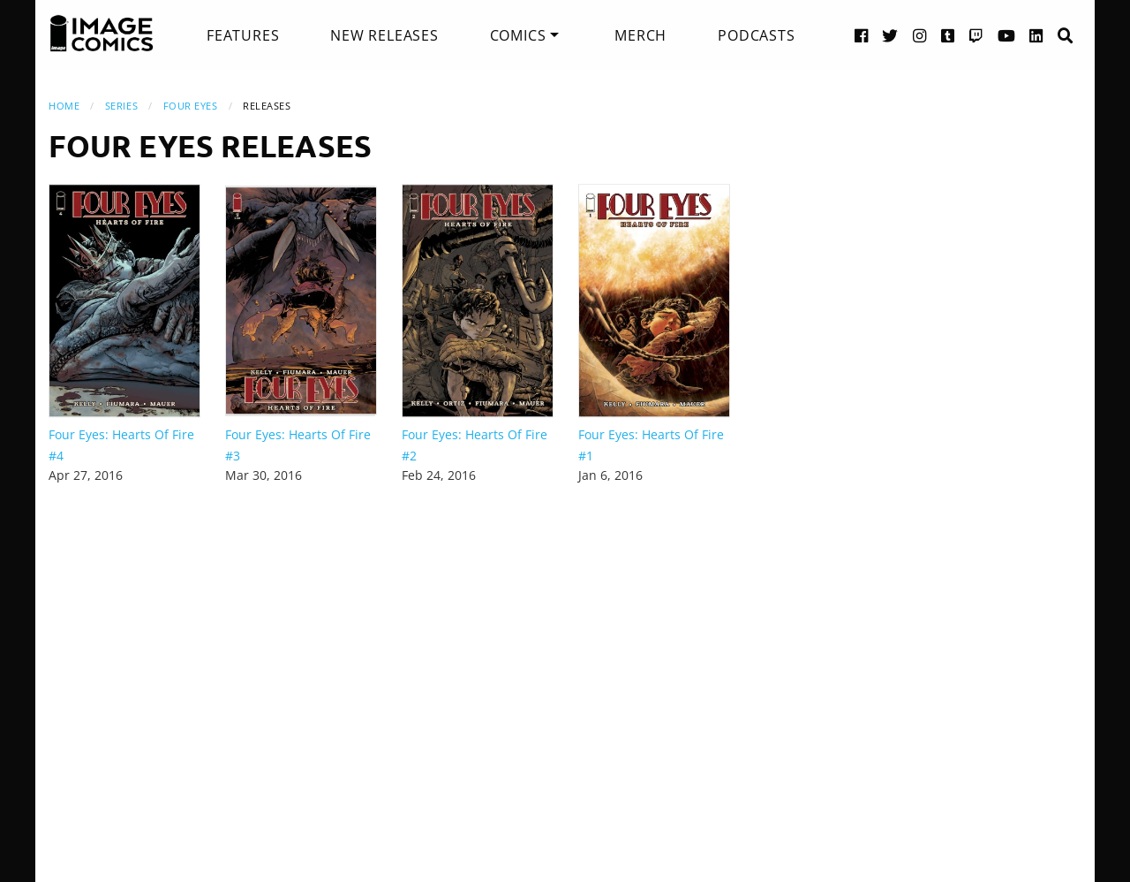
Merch (640, 35)
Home (64, 105)
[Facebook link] (862, 35)
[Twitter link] (890, 35)
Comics (518, 35)
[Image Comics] (101, 33)
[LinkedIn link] (1036, 35)
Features (243, 35)
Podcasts (756, 35)
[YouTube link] (1007, 35)
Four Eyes (190, 105)
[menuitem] (243, 35)
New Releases (384, 35)
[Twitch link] (976, 35)
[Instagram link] (920, 35)
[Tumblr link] (948, 35)
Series (121, 105)
